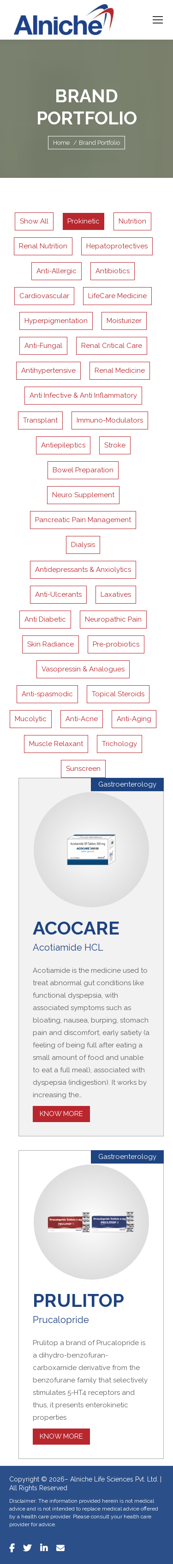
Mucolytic (31, 719)
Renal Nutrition (43, 246)
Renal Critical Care (111, 345)
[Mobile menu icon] (158, 20)
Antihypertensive (48, 370)
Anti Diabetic (45, 619)
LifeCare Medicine (117, 296)
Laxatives (116, 594)
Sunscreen (83, 768)
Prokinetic (83, 221)
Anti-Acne (82, 719)
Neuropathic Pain (113, 619)
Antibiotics (112, 271)
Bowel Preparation (83, 470)
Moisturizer (124, 321)
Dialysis (83, 545)
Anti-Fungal (43, 345)
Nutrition (132, 221)
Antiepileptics (63, 445)
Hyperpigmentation (56, 321)
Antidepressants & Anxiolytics (83, 569)
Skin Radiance (50, 644)
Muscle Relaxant (56, 744)
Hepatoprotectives (117, 246)
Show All (34, 221)
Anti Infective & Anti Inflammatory (83, 395)
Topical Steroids (118, 694)
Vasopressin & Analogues (83, 669)
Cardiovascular (44, 296)
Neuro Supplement (83, 495)
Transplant (40, 420)
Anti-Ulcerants (58, 594)
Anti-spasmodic (47, 694)
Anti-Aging (134, 719)
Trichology (119, 744)
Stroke (114, 445)
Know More (61, 1114)
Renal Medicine (120, 370)
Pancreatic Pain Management (83, 520)
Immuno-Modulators (110, 420)
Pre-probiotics (116, 644)
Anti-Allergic (56, 271)
